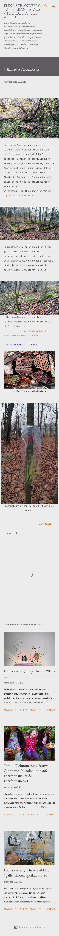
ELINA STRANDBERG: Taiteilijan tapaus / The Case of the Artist (23, 11)
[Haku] (46, 6)
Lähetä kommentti (30, 710)
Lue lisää (50, 710)
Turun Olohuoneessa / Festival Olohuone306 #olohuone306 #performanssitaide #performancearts (26, 773)
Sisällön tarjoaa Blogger (29, 927)
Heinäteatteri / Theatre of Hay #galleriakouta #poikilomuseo (26, 873)
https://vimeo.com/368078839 (18, 195)
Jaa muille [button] (45, 523)
